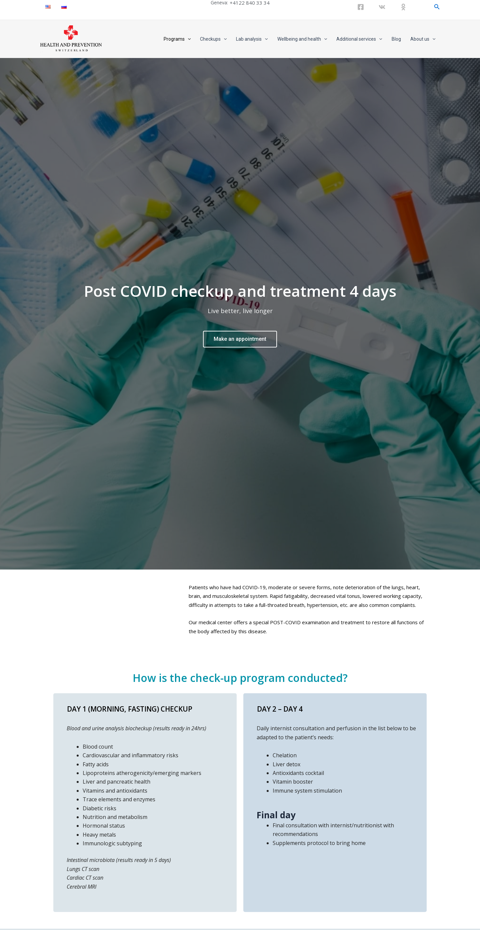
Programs (177, 39)
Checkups (213, 39)
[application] (188, 39)
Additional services (359, 39)
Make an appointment (240, 339)
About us (422, 39)
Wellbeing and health (302, 39)
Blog (396, 39)
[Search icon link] (437, 7)
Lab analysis (252, 39)
